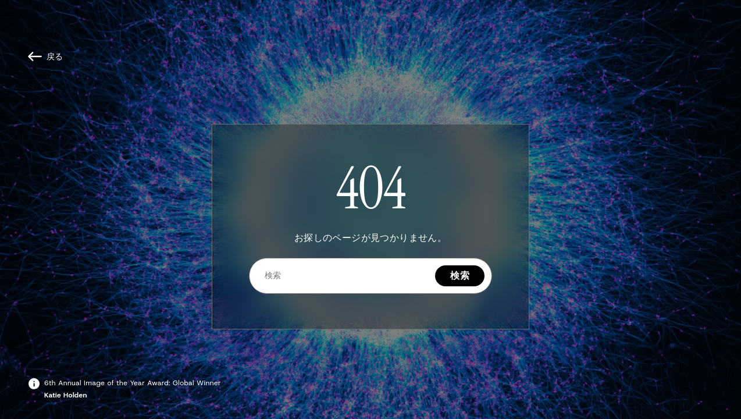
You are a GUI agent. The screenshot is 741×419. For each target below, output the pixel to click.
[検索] (342, 275)
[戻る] (45, 56)
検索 (459, 275)
